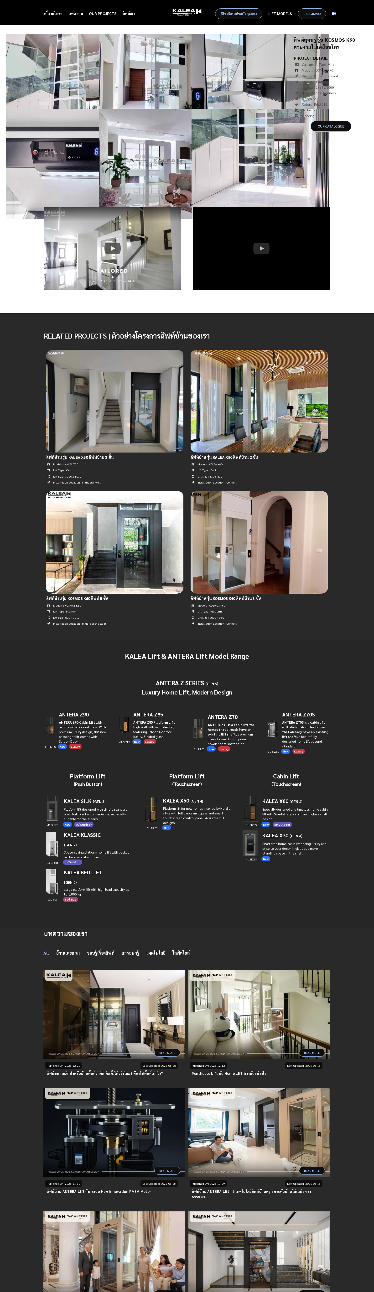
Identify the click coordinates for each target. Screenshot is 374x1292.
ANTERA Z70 (223, 716)
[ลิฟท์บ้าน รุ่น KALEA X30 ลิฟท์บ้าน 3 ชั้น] (114, 352)
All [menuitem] (46, 953)
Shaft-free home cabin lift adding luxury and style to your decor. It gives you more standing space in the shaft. (294, 848)
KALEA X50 (176, 800)
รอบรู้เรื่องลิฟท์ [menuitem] (100, 953)
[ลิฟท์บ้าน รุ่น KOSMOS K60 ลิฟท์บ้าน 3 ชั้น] (259, 494)
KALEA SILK (85, 801)
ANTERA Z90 (74, 714)
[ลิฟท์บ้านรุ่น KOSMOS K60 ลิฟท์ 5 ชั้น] (114, 494)
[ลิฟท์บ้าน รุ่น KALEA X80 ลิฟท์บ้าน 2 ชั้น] (259, 352)
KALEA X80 (282, 801)
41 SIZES (251, 859)
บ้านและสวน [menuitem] (68, 953)
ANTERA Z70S (298, 714)
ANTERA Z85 (148, 714)
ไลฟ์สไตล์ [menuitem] (181, 953)
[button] (112, 248)
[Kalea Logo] (187, 10)
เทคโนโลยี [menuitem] (155, 953)
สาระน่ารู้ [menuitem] (130, 953)
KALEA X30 (282, 835)
